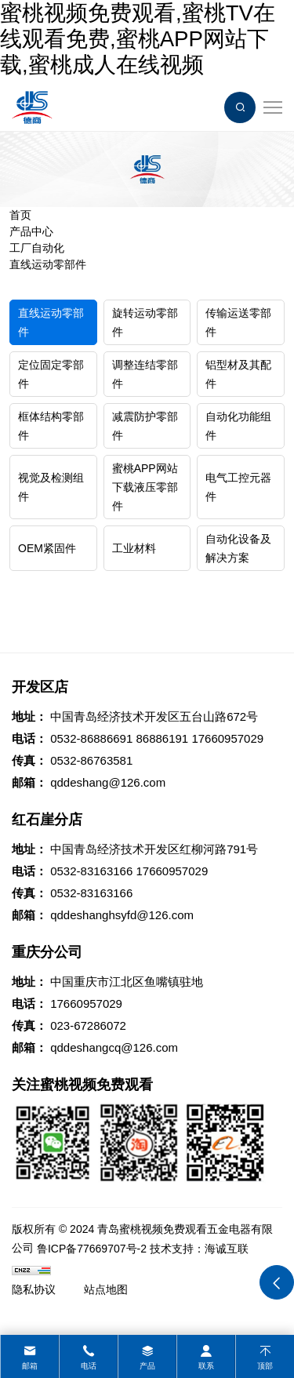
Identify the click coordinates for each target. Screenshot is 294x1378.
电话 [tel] (88, 1366)
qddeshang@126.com (107, 782)
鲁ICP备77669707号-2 (92, 1248)
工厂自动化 (36, 248)
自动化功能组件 (238, 426)
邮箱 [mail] (30, 1366)
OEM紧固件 (47, 548)
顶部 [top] (265, 1366)
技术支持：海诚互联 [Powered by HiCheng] (199, 1248)
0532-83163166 (91, 871)
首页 (20, 215)
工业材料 (134, 548)
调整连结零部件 (145, 374)
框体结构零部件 (51, 426)
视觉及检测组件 (51, 487)
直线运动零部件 (47, 264)
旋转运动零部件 (145, 322)
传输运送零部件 (238, 322)
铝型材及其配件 (238, 374)
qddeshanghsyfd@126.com (122, 915)
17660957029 (227, 738)
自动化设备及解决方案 (238, 548)
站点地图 (106, 1289)
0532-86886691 (91, 738)
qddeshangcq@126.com (114, 1047)
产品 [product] (147, 1366)
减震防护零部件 (145, 426)
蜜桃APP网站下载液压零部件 (145, 487)
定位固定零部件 (51, 374)
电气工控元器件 (238, 487)
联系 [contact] (206, 1366)
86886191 (162, 738)
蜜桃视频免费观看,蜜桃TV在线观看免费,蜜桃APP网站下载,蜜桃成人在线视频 (137, 39)
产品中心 (31, 231)
